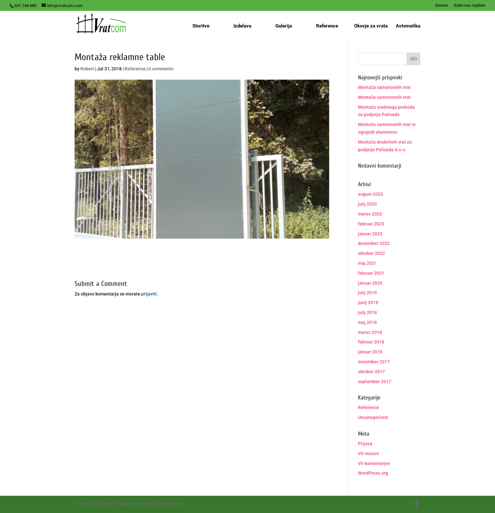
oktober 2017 (371, 371)
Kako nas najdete (469, 5)
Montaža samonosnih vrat (384, 87)
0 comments (161, 68)
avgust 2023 (370, 194)
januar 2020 (370, 283)
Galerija (283, 26)
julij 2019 (367, 292)
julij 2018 (367, 312)
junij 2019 (368, 302)
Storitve (200, 26)
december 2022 (374, 243)
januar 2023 (370, 233)
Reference (327, 26)
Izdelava (242, 26)
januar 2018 (370, 351)
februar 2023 (371, 223)
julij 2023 (367, 204)
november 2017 (374, 361)
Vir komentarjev (374, 463)
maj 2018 (367, 322)
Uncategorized (373, 417)
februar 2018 (371, 341)
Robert (87, 68)
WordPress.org (373, 473)
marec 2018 (370, 332)
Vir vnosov (368, 453)
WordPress (172, 504)
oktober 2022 (371, 253)
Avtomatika (408, 26)
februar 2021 (371, 273)
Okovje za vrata (371, 26)
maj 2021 (367, 263)
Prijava (365, 443)
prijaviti (149, 293)
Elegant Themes (117, 504)
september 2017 (374, 381)
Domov (441, 5)
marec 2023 (370, 214)
